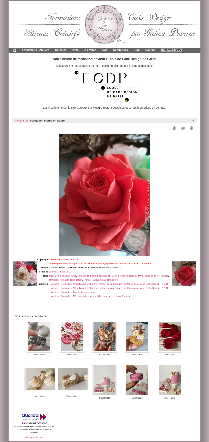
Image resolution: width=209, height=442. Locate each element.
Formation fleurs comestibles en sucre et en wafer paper (102, 296)
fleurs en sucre (152, 276)
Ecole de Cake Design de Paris (127, 276)
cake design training (87, 276)
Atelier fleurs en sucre (85, 292)
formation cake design (71, 280)
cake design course (66, 276)
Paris (94, 280)
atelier (52, 276)
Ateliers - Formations (61, 284)
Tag (26, 120)
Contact (150, 49)
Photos (19, 120)
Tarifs (75, 49)
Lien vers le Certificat (34, 437)
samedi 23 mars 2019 (60, 271)
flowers (164, 276)
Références (120, 49)
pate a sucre (104, 280)
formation (54, 280)
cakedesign (105, 276)
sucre (115, 280)
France (87, 280)
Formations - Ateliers (35, 49)
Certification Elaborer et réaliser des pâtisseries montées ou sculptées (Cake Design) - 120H (121, 288)
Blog (136, 49)
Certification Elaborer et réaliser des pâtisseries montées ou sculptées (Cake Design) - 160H (121, 284)
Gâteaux (60, 49)
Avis (105, 49)
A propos (90, 49)
